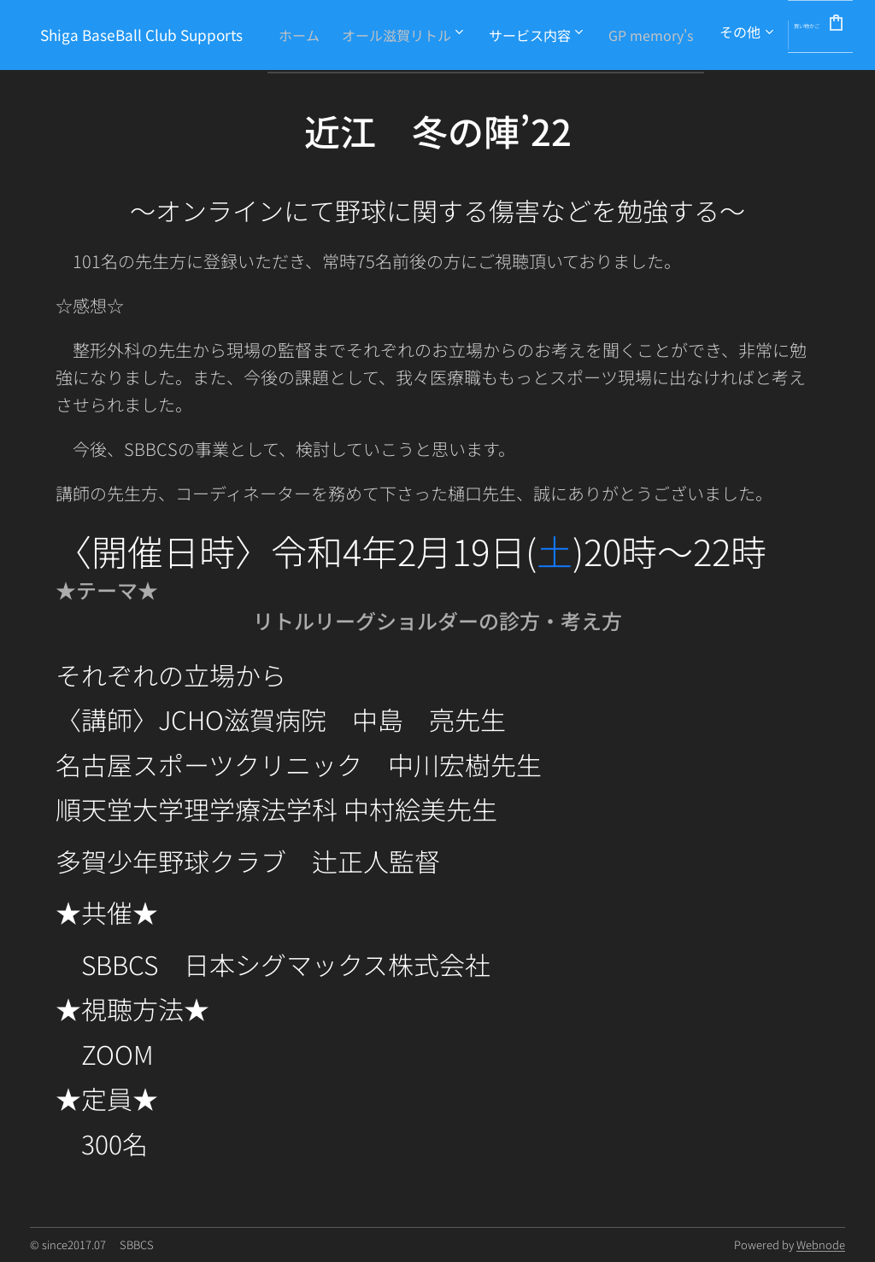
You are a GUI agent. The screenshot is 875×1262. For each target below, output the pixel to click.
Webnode (820, 1244)
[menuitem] (456, 35)
